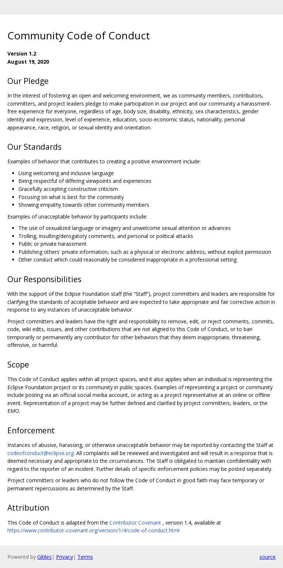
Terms (85, 556)
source (267, 556)
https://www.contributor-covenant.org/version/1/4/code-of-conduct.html (93, 530)
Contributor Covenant (135, 522)
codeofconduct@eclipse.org (40, 453)
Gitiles (44, 556)
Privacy (64, 556)
